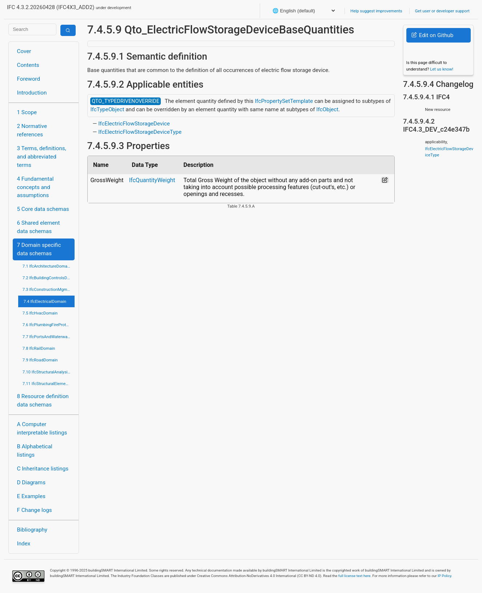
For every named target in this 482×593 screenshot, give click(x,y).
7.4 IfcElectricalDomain (45, 301)
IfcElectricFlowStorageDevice (134, 123)
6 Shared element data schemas (38, 227)
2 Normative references (32, 130)
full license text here (354, 576)
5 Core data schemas (43, 209)
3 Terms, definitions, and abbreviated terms (41, 156)
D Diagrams (31, 482)
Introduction (32, 92)
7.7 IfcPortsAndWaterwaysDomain (49, 336)
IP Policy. (445, 576)
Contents (28, 65)
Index (24, 543)
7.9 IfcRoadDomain (40, 359)
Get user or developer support (442, 10)
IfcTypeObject (107, 109)
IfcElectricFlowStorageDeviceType (140, 132)
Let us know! (441, 69)
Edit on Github (432, 35)
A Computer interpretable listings (42, 428)
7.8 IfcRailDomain (39, 348)
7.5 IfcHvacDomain (40, 313)
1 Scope (27, 112)
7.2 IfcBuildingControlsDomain (49, 277)
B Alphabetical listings (34, 450)
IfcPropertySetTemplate (284, 101)
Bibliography (32, 529)
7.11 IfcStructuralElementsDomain (49, 383)
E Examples (31, 496)
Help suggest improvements (376, 10)
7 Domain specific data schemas (39, 249)
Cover (24, 51)
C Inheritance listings (42, 468)
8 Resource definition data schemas (43, 400)
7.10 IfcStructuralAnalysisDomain (49, 371)
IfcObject (327, 109)
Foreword (28, 79)
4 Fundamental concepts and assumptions (35, 187)
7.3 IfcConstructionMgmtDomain (49, 289)
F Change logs (34, 510)
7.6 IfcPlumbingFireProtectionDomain (49, 324)
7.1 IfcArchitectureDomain (47, 266)
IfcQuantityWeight (152, 180)
